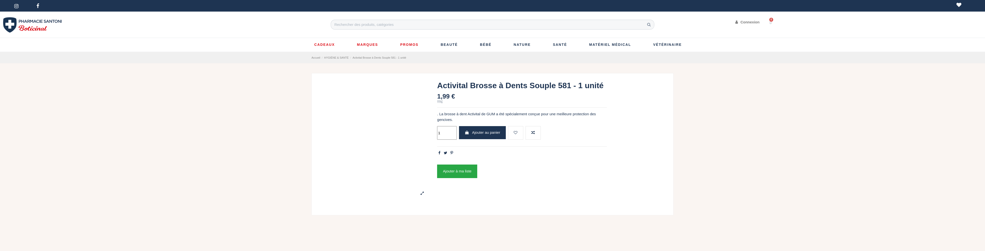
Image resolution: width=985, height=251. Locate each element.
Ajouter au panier (482, 132)
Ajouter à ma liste (457, 171)
